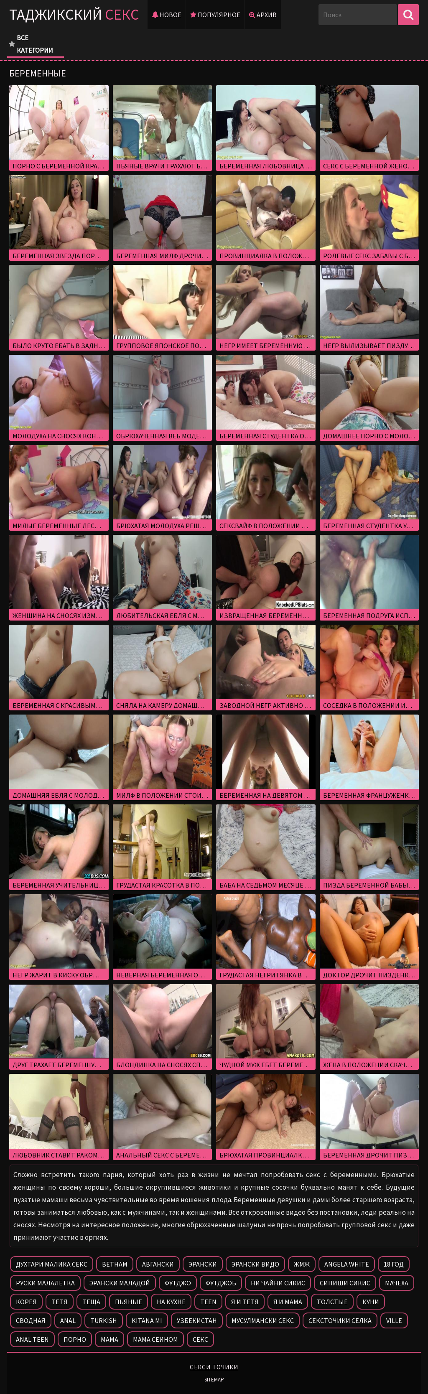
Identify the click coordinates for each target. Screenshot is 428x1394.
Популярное (215, 14)
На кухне (171, 1301)
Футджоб (221, 1283)
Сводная (31, 1320)
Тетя (59, 1301)
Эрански (203, 1264)
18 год (394, 1264)
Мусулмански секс (263, 1320)
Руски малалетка (45, 1283)
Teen (208, 1301)
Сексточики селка (340, 1320)
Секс (200, 1339)
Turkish (103, 1320)
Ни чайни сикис (278, 1283)
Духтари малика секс (51, 1264)
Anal (68, 1320)
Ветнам (114, 1264)
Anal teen (32, 1339)
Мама (109, 1339)
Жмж (302, 1264)
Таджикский (74, 14)
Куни (370, 1301)
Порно (75, 1339)
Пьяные (128, 1301)
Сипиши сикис (345, 1283)
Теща (91, 1301)
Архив (263, 14)
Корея (26, 1301)
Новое (166, 14)
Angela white (346, 1264)
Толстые (332, 1301)
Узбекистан (197, 1320)
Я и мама (287, 1301)
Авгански (158, 1264)
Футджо (178, 1283)
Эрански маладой (119, 1283)
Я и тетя (245, 1301)
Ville (394, 1320)
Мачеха (396, 1283)
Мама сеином (155, 1339)
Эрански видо (255, 1264)
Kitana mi (147, 1320)
